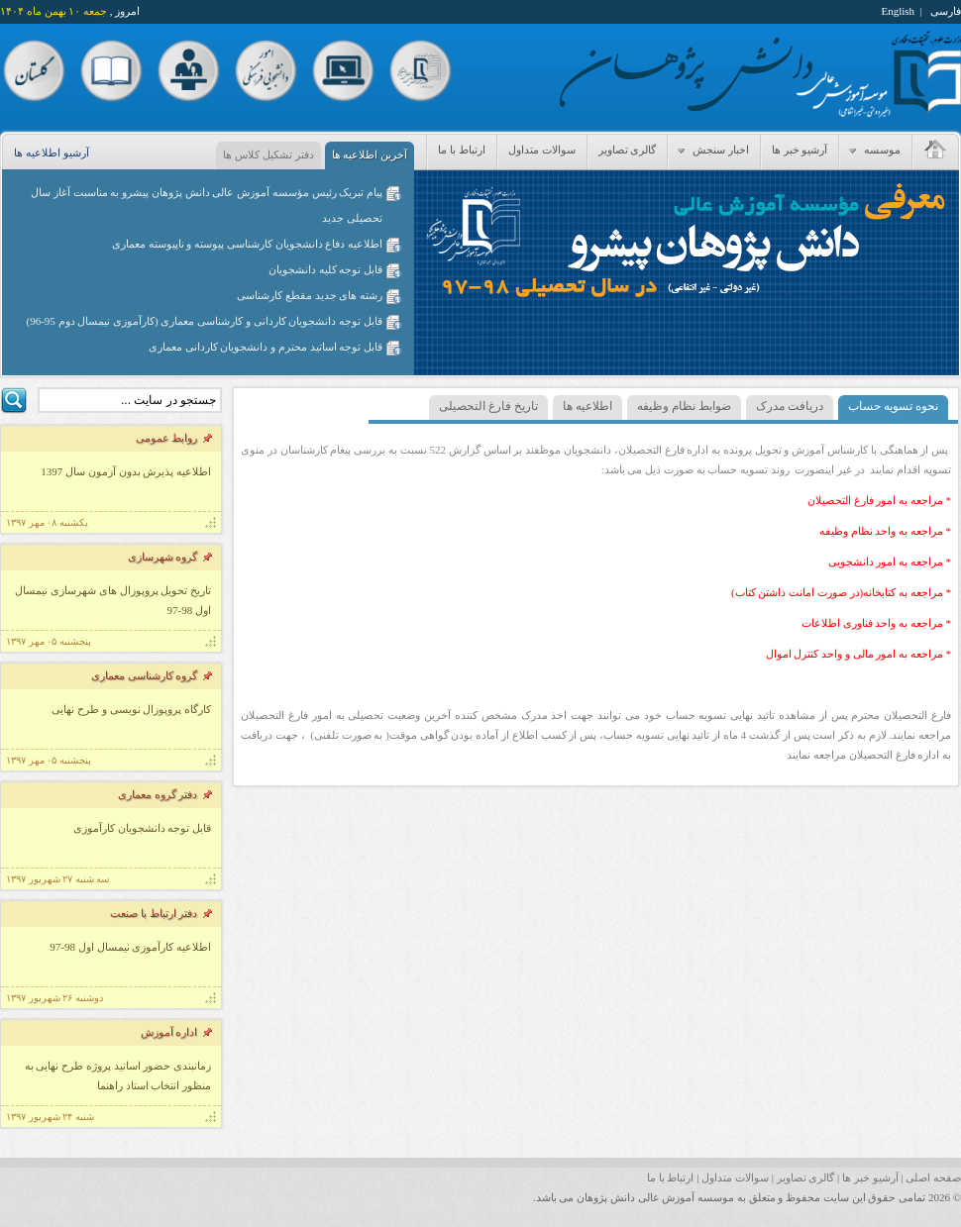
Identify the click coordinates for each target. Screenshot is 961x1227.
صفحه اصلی (933, 1177)
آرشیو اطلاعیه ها (51, 152)
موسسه (873, 150)
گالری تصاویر (627, 149)
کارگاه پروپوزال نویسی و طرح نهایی (131, 709)
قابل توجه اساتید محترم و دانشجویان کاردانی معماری (265, 347)
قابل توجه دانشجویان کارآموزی (142, 828)
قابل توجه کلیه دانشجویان (325, 269)
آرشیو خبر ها (800, 149)
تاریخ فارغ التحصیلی (488, 406)
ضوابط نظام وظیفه (684, 406)
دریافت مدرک (789, 406)
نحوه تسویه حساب (893, 406)
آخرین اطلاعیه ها (370, 154)
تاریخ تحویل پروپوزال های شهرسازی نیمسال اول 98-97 (113, 600)
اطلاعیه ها (587, 406)
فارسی (945, 11)
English (897, 11)
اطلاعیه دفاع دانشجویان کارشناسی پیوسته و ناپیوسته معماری (247, 244)
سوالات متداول (542, 149)
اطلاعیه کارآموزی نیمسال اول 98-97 (130, 947)
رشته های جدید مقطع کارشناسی (309, 295)
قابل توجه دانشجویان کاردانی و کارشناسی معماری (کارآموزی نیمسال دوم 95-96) (204, 321)
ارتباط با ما (461, 149)
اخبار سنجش (711, 150)
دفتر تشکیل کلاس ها (268, 154)
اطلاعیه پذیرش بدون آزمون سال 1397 (126, 471)
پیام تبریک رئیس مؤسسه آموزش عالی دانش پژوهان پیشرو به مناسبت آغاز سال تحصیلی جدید (206, 205)
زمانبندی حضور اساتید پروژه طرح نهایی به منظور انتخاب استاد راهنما (118, 1075)
